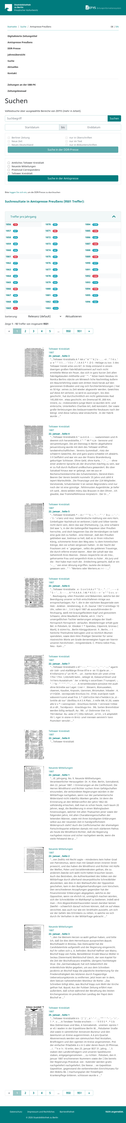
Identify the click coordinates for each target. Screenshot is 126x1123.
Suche (23, 26)
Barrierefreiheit (67, 1111)
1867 (9, 295)
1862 (9, 262)
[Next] (89, 331)
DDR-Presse (14, 48)
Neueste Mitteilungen (24, 166)
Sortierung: (11, 316)
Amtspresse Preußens (20, 42)
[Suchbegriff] (56, 118)
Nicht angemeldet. (114, 1111)
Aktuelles (13, 66)
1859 (9, 243)
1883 (48, 308)
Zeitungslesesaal (17, 90)
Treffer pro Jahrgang (23, 216)
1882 (48, 301)
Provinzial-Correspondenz (26, 169)
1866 (9, 288)
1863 (9, 269)
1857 (9, 230)
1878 (48, 275)
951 (79, 331)
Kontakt (12, 73)
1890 (88, 262)
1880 (48, 288)
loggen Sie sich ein (18, 192)
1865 (9, 282)
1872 (48, 237)
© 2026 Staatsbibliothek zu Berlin (42, 1117)
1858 (9, 237)
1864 (9, 275)
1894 (88, 288)
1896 (88, 301)
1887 (88, 243)
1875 (48, 256)
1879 (48, 282)
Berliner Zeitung (21, 137)
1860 (9, 250)
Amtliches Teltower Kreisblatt (28, 162)
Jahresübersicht (16, 54)
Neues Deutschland (22, 144)
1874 (48, 250)
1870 (48, 224)
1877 (48, 269)
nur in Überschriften (80, 137)
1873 (48, 243)
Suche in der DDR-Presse (63, 149)
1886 (88, 237)
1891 (88, 269)
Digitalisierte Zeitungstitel (22, 36)
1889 (88, 256)
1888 (88, 250)
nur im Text (75, 141)
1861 (9, 256)
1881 (48, 295)
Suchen (114, 118)
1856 (9, 224)
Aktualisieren (73, 316)
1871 (48, 230)
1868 (9, 301)
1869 (9, 308)
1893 (88, 282)
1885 (88, 230)
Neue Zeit (17, 141)
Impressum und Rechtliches (40, 1111)
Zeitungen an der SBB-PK (22, 84)
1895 (88, 295)
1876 (48, 262)
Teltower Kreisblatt (22, 173)
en (117, 26)
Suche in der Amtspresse (63, 178)
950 (68, 331)
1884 (88, 224)
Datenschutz (16, 1111)
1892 (88, 275)
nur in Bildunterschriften (83, 144)
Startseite (12, 26)
